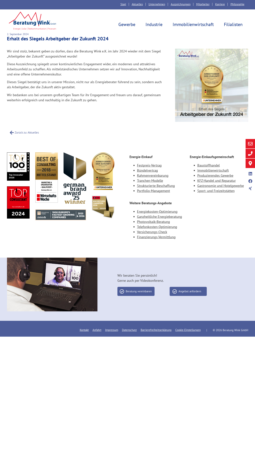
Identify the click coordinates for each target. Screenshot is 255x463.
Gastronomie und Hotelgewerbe (220, 194)
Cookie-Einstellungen (188, 338)
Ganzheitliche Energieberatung (159, 225)
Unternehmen (157, 4)
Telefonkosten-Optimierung (157, 235)
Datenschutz (129, 338)
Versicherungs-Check (152, 240)
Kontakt (84, 338)
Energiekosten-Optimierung (157, 220)
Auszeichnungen (181, 4)
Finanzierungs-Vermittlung (156, 245)
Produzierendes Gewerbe (215, 184)
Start (123, 4)
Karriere (220, 4)
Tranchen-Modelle (150, 189)
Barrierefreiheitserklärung (156, 338)
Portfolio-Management (153, 199)
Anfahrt (97, 338)
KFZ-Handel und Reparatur (216, 189)
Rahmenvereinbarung (152, 184)
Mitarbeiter (203, 4)
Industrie (154, 24)
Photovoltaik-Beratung (153, 230)
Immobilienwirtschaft (194, 24)
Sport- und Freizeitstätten (216, 199)
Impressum (111, 338)
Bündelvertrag (147, 179)
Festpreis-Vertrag (149, 174)
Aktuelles (137, 4)
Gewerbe (127, 24)
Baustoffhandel (208, 174)
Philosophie (237, 4)
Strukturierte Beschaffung (156, 194)
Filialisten (234, 24)
